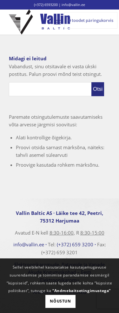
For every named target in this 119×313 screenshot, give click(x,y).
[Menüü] (57, 22)
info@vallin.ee (28, 244)
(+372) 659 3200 (75, 244)
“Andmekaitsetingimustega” (81, 290)
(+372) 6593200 (46, 4)
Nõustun (60, 301)
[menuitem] (57, 22)
